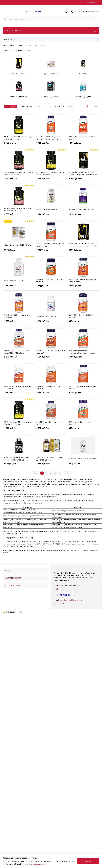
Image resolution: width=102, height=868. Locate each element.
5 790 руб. (18, 144)
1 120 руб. (51, 215)
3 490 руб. (51, 179)
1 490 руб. (51, 144)
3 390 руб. (18, 215)
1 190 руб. (51, 322)
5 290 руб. (51, 393)
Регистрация (91, 2)
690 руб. (83, 322)
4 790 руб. (18, 429)
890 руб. (18, 251)
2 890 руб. (83, 286)
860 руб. (83, 465)
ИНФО (56, 589)
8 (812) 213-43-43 (33, 11)
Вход (83, 2)
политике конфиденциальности (36, 864)
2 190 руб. (51, 429)
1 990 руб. (83, 358)
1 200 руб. (51, 358)
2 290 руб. (18, 179)
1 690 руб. (83, 144)
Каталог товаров (51, 30)
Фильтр (10, 106)
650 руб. (18, 465)
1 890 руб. (83, 215)
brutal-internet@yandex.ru (71, 600)
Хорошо (88, 861)
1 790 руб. (18, 322)
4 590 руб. (83, 251)
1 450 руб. (51, 465)
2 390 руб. (18, 358)
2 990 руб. (18, 286)
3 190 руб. (83, 393)
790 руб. (51, 286)
